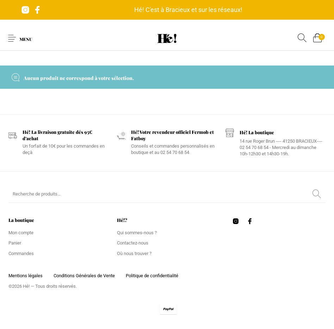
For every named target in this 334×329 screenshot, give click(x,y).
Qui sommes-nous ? (137, 232)
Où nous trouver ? (134, 253)
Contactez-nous (132, 243)
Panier (14, 243)
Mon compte (20, 232)
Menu (25, 39)
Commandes (21, 253)
